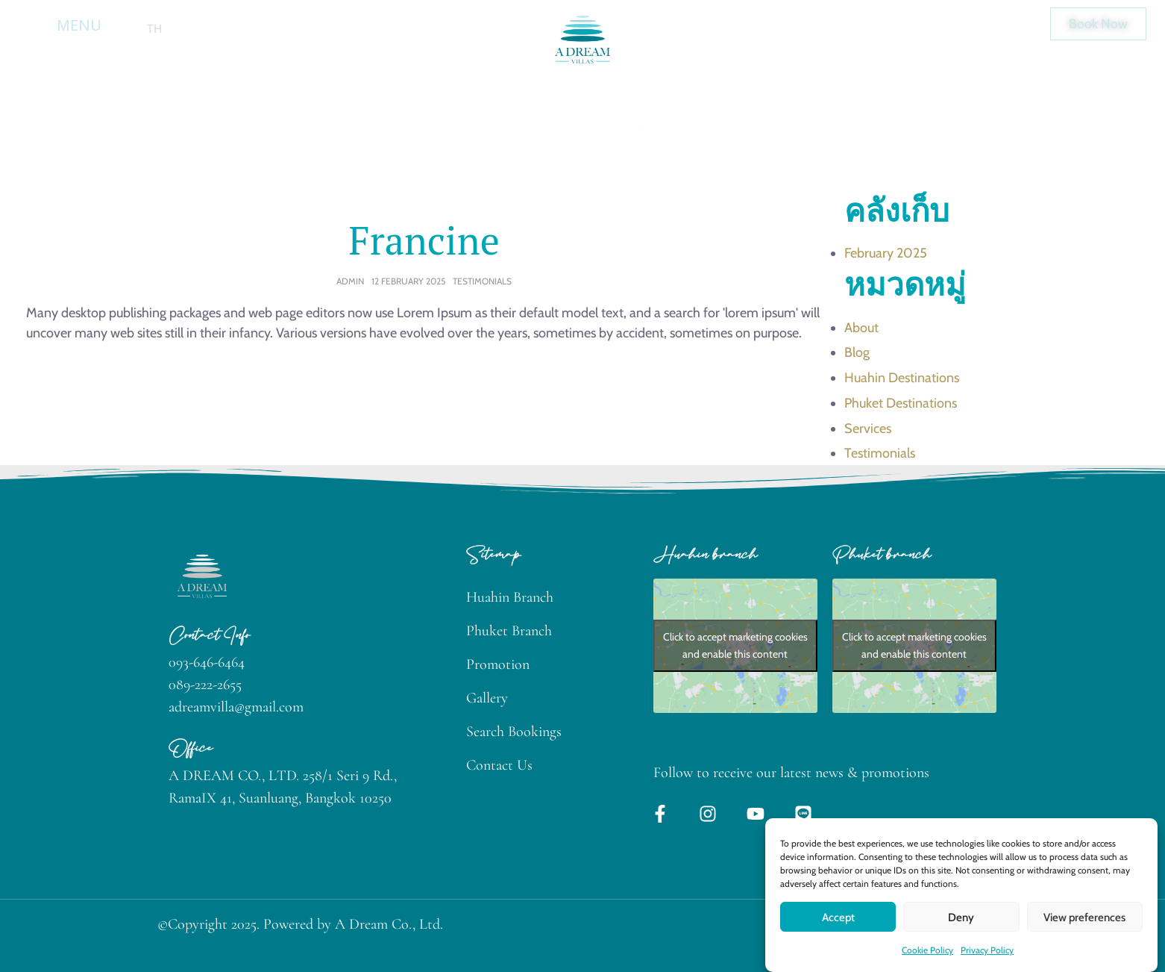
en (126, 29)
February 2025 (885, 253)
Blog (857, 352)
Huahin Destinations (901, 378)
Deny (961, 937)
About (861, 328)
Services (867, 428)
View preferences (1084, 937)
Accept (838, 937)
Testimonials (482, 281)
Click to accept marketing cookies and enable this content (735, 645)
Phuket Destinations (900, 403)
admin (350, 281)
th (154, 29)
